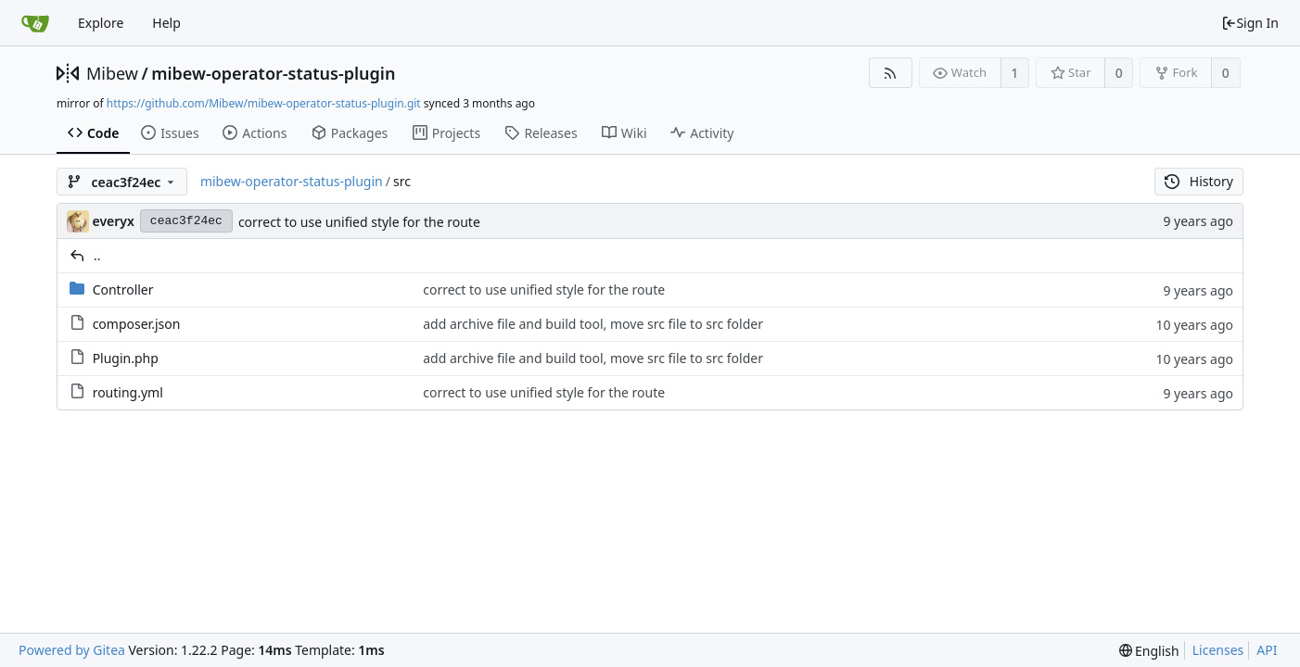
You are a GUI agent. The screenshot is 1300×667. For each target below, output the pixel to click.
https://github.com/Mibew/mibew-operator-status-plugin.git (264, 103)
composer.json (137, 324)
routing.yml (128, 392)
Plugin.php (126, 358)
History (1199, 181)
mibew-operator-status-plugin (273, 73)
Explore (100, 22)
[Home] (35, 23)
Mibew (112, 73)
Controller (123, 289)
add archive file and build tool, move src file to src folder (593, 324)
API (1266, 650)
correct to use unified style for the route (359, 222)
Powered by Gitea (72, 650)
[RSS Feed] (890, 72)
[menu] (1149, 651)
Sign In (1250, 22)
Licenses (1218, 650)
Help (166, 22)
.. (97, 255)
